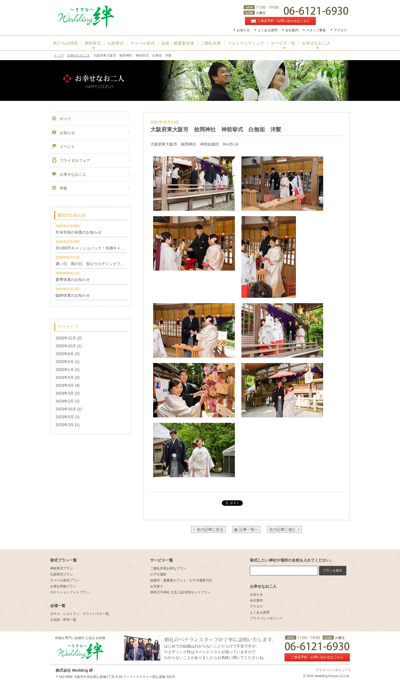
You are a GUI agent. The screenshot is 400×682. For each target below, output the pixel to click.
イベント (63, 146)
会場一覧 (57, 605)
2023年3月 (65, 425)
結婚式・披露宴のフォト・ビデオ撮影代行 (181, 580)
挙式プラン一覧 (63, 560)
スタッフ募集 (316, 30)
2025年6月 (65, 354)
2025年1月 (65, 369)
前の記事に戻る (208, 529)
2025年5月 (65, 361)
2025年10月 (66, 346)
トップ (59, 55)
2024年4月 (65, 385)
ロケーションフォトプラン (69, 592)
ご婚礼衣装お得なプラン (168, 568)
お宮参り (156, 586)
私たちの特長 (65, 43)
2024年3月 (65, 393)
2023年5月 (65, 417)
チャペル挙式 (142, 43)
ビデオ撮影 (158, 574)
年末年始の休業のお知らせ (78, 232)
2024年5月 (65, 377)
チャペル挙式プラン (65, 580)
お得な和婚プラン (63, 586)
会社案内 (291, 30)
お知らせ (243, 30)
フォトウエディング (246, 43)
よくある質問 (267, 30)
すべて (61, 119)
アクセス (340, 30)
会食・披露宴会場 (177, 43)
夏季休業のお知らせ (73, 279)
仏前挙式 (115, 43)
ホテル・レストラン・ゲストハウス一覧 (79, 614)
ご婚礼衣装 (211, 43)
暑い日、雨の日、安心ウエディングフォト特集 (96, 264)
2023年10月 (66, 409)
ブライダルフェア (70, 160)
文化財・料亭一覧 (63, 620)
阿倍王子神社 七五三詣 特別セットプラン (180, 592)
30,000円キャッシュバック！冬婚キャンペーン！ (98, 248)
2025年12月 (66, 338)
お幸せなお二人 (316, 43)
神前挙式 (92, 43)
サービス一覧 (283, 43)
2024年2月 (65, 401)
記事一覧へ (248, 529)
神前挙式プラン (61, 568)
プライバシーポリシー (266, 618)
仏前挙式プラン (61, 574)
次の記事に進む (284, 529)
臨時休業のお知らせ (73, 295)
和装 (59, 188)
